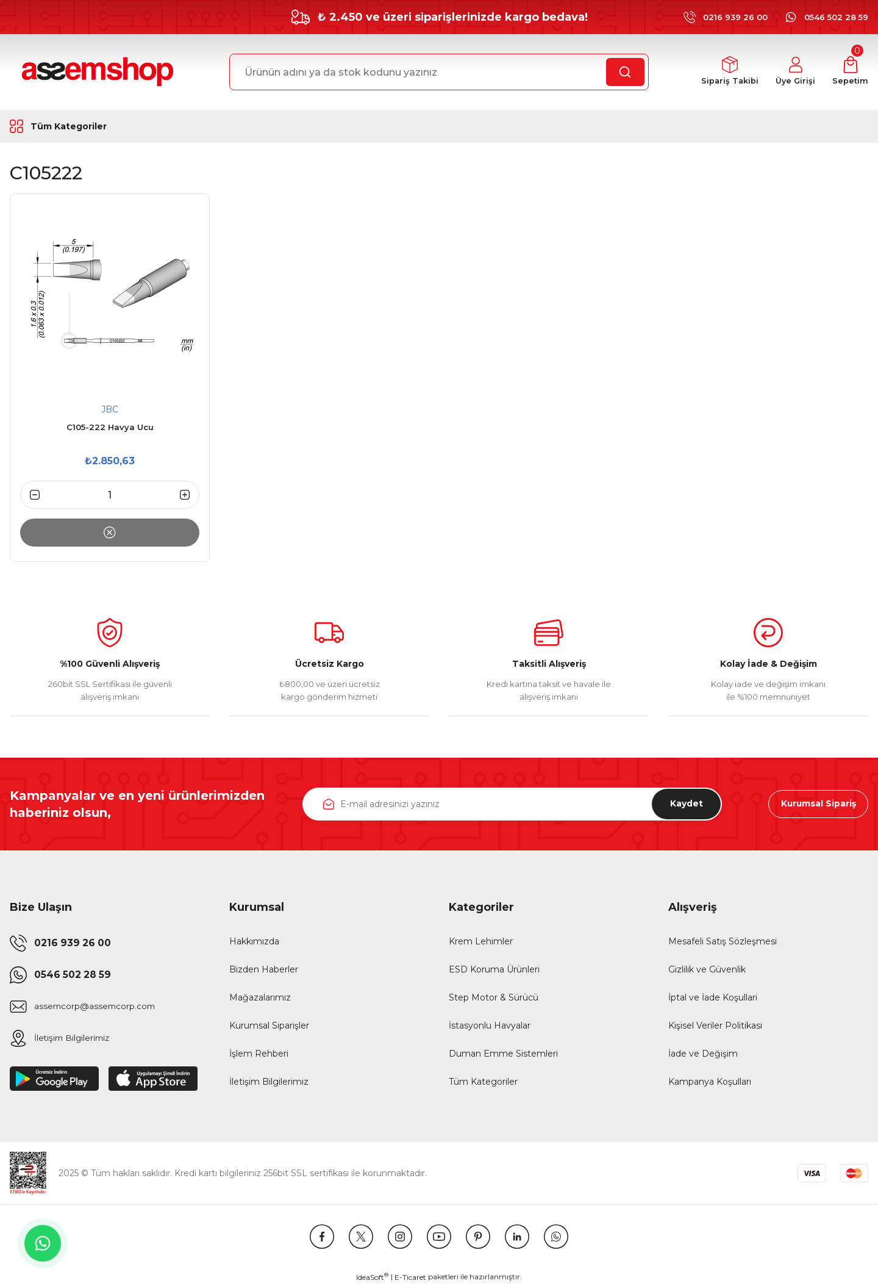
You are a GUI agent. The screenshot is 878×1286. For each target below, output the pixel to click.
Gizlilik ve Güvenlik (707, 969)
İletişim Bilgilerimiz (269, 1081)
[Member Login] (794, 72)
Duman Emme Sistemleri (503, 1053)
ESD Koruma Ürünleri (494, 969)
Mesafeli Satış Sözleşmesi (722, 941)
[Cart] (850, 72)
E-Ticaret (410, 1277)
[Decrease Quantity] (30, 495)
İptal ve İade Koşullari (712, 997)
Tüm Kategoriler (483, 1081)
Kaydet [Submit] (684, 804)
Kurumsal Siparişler (269, 1025)
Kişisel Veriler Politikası (715, 1025)
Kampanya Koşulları (709, 1081)
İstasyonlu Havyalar (489, 1025)
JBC (109, 409)
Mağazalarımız (260, 997)
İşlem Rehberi (258, 1053)
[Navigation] (88, 126)
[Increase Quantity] (189, 495)
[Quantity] (109, 495)
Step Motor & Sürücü (493, 997)
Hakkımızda (254, 941)
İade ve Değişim (703, 1053)
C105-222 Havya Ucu (110, 427)
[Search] (439, 72)
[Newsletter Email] (512, 804)
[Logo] (96, 72)
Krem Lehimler (481, 941)
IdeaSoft (372, 1277)
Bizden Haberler (263, 969)
